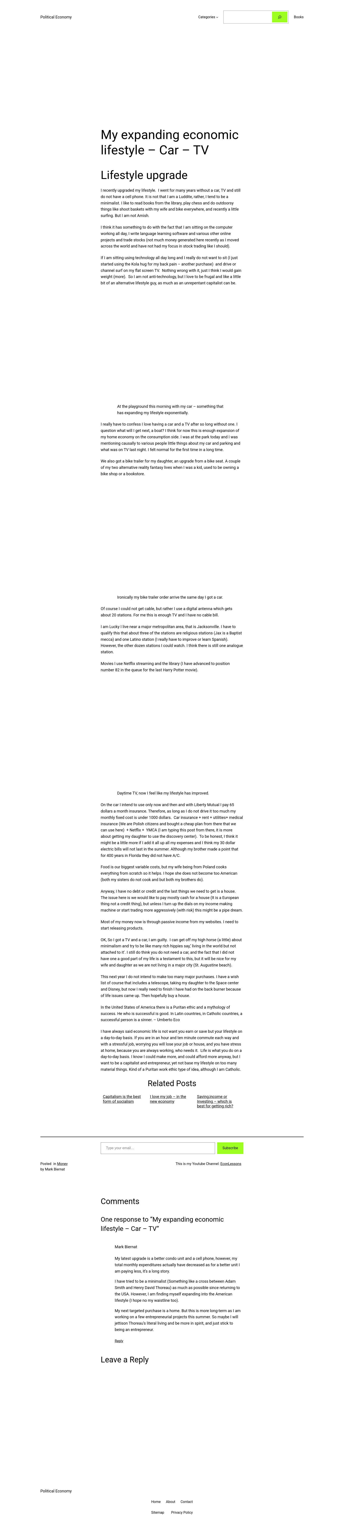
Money (62, 1164)
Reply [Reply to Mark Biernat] (119, 1341)
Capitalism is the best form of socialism (122, 1099)
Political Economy (56, 17)
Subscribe (230, 1148)
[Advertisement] (172, 80)
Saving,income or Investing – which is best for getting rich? (215, 1101)
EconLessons (230, 1164)
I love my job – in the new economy (168, 1099)
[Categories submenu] (217, 17)
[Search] (280, 17)
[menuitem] (124, 1101)
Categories (206, 17)
